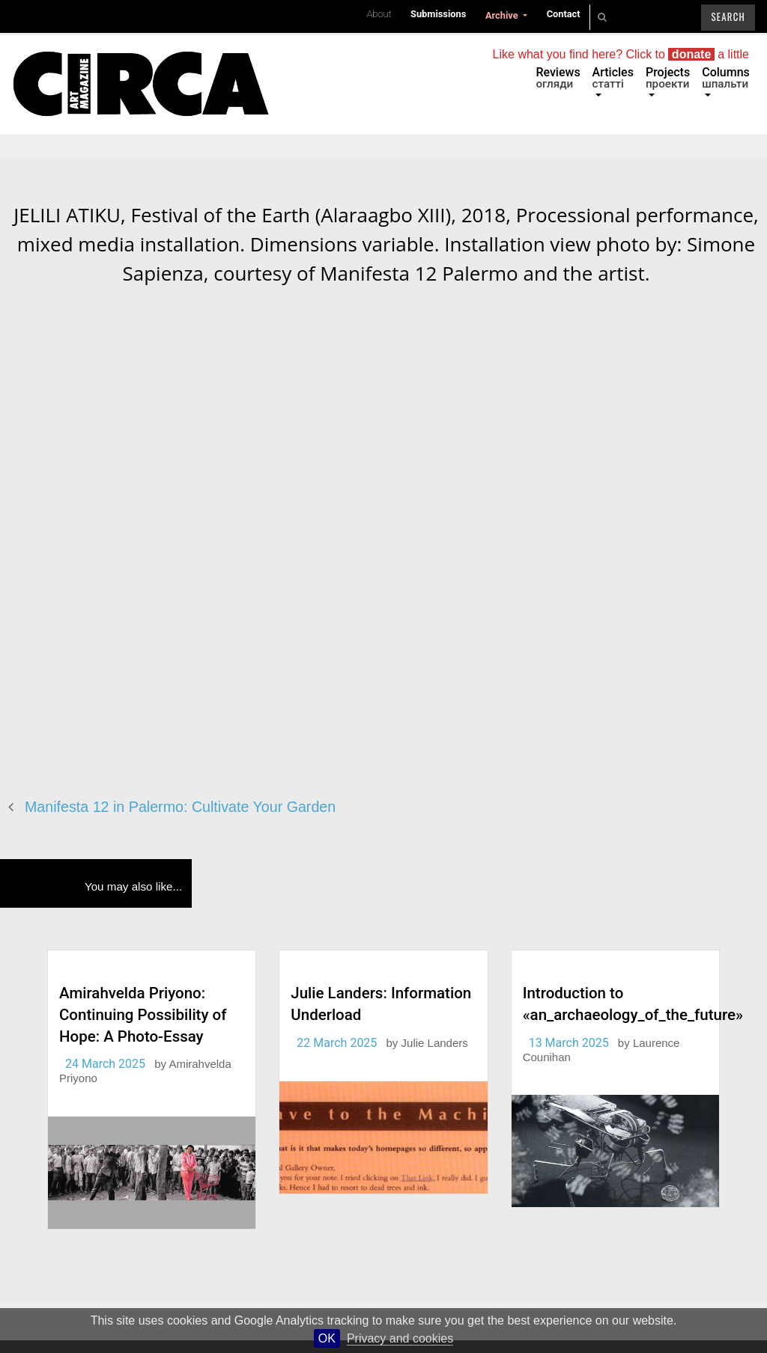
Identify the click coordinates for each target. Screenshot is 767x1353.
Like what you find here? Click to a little (621, 54)
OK (327, 1338)
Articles (613, 78)
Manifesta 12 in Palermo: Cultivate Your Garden (180, 806)
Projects (668, 78)
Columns (726, 78)
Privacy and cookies (400, 1338)
